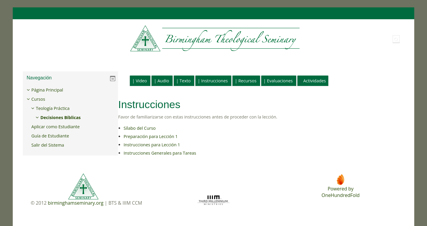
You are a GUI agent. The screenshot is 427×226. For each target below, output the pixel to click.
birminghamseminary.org (75, 203)
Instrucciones (214, 81)
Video (141, 81)
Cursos (43, 99)
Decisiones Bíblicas (65, 117)
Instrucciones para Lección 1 (152, 145)
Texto (185, 81)
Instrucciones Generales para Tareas (160, 153)
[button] (396, 39)
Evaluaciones (280, 81)
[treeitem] (70, 117)
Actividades (314, 81)
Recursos (247, 81)
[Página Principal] (162, 38)
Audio (163, 81)
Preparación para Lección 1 (151, 136)
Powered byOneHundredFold (340, 191)
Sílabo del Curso (140, 128)
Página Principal (52, 90)
